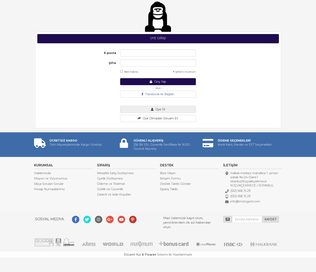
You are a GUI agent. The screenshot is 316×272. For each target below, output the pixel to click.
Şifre (112, 63)
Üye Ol (158, 109)
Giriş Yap (158, 81)
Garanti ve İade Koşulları (114, 194)
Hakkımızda (42, 173)
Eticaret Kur (132, 254)
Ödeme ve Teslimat (111, 184)
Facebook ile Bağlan (157, 94)
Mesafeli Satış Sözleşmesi (115, 173)
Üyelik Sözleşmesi (110, 178)
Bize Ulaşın (168, 173)
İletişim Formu (170, 178)
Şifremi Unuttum (184, 71)
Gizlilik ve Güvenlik (110, 189)
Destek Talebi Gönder (175, 184)
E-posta (110, 53)
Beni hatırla (129, 71)
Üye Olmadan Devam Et (158, 118)
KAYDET (270, 219)
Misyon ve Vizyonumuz (50, 178)
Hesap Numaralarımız (49, 189)
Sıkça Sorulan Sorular (49, 184)
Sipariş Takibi (169, 189)
